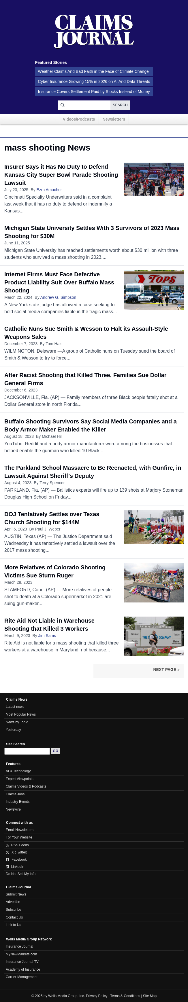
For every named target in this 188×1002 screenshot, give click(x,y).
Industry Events (18, 802)
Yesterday (13, 730)
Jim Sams (47, 635)
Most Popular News (21, 714)
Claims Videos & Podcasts (26, 786)
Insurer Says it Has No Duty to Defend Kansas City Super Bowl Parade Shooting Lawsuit (61, 174)
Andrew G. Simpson (58, 297)
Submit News (16, 894)
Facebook (16, 860)
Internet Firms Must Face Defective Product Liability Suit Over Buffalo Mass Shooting (59, 282)
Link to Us (13, 925)
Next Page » (166, 669)
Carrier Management (21, 977)
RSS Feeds (17, 845)
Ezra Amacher (49, 189)
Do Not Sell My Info (20, 874)
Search (120, 105)
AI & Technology (18, 771)
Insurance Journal (19, 946)
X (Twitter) (16, 852)
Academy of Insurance (23, 969)
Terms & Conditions (125, 996)
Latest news (15, 707)
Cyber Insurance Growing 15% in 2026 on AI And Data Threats (94, 81)
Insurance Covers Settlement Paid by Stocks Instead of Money (94, 91)
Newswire (13, 809)
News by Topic (17, 722)
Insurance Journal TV (22, 962)
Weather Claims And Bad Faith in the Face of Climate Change (93, 71)
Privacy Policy (97, 996)
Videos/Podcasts (79, 119)
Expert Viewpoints (19, 779)
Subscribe (13, 910)
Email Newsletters (19, 830)
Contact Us (14, 917)
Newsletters (114, 119)
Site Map (150, 996)
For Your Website (19, 837)
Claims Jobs (15, 794)
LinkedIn (15, 867)
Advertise (13, 902)
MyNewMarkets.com (21, 954)
